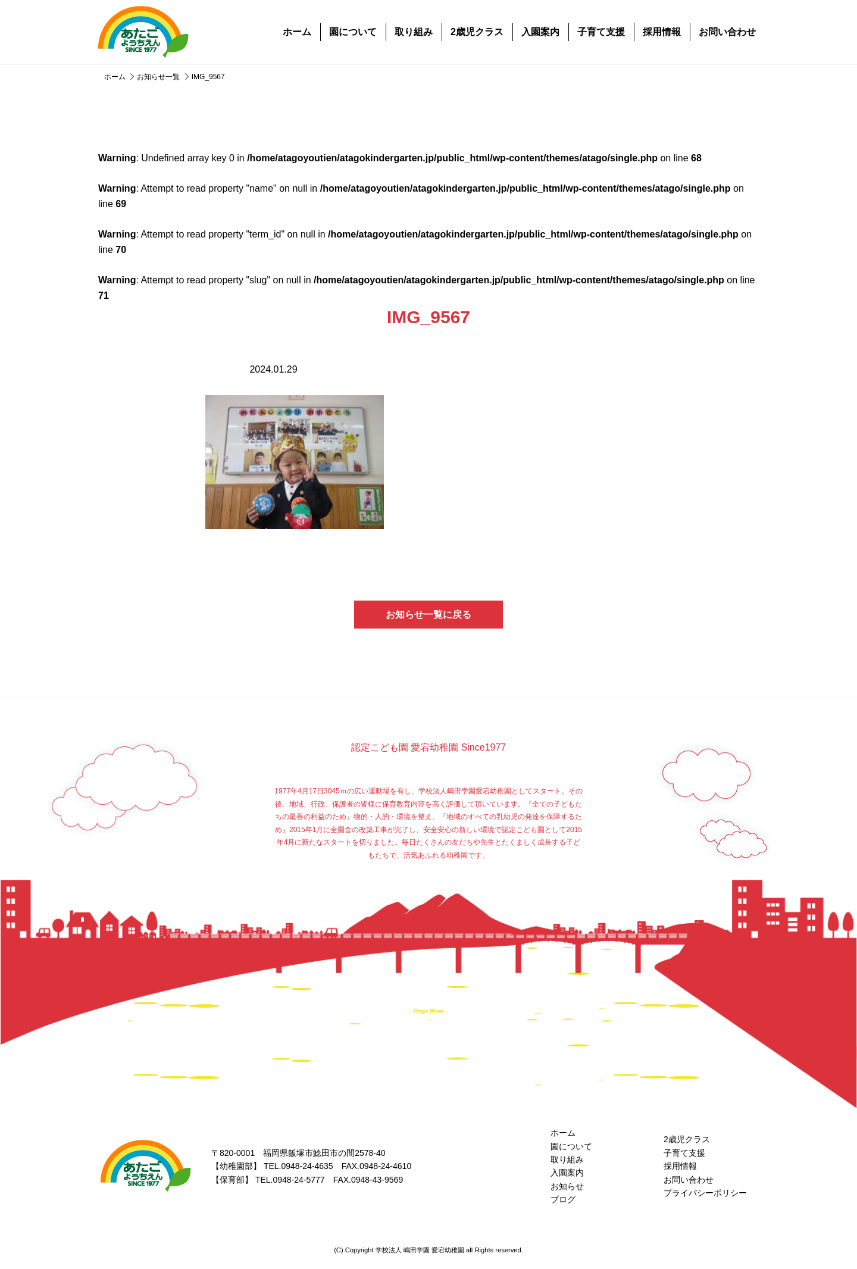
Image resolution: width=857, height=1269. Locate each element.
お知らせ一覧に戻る (428, 615)
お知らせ (567, 1186)
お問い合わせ (727, 32)
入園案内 (540, 32)
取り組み (414, 32)
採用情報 (662, 32)
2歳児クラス (477, 32)
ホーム (297, 32)
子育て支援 (601, 32)
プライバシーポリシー (705, 1193)
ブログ (563, 1199)
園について (353, 32)
